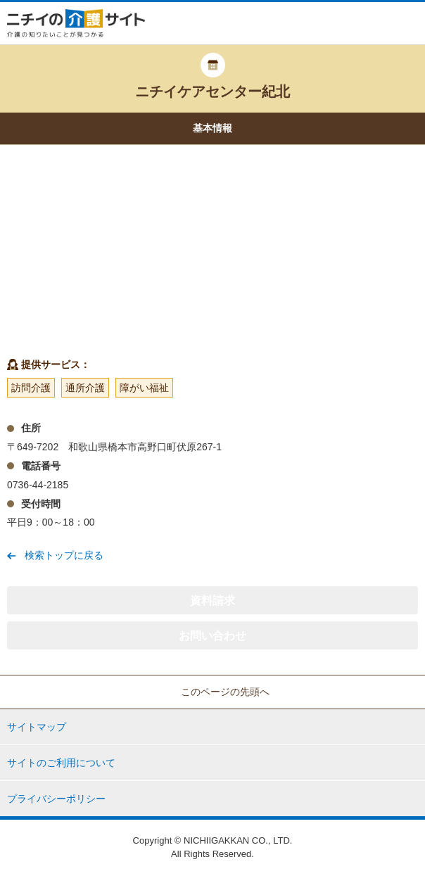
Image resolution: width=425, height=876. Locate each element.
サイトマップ (36, 726)
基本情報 (212, 128)
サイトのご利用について (61, 762)
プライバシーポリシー (56, 798)
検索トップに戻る (64, 555)
